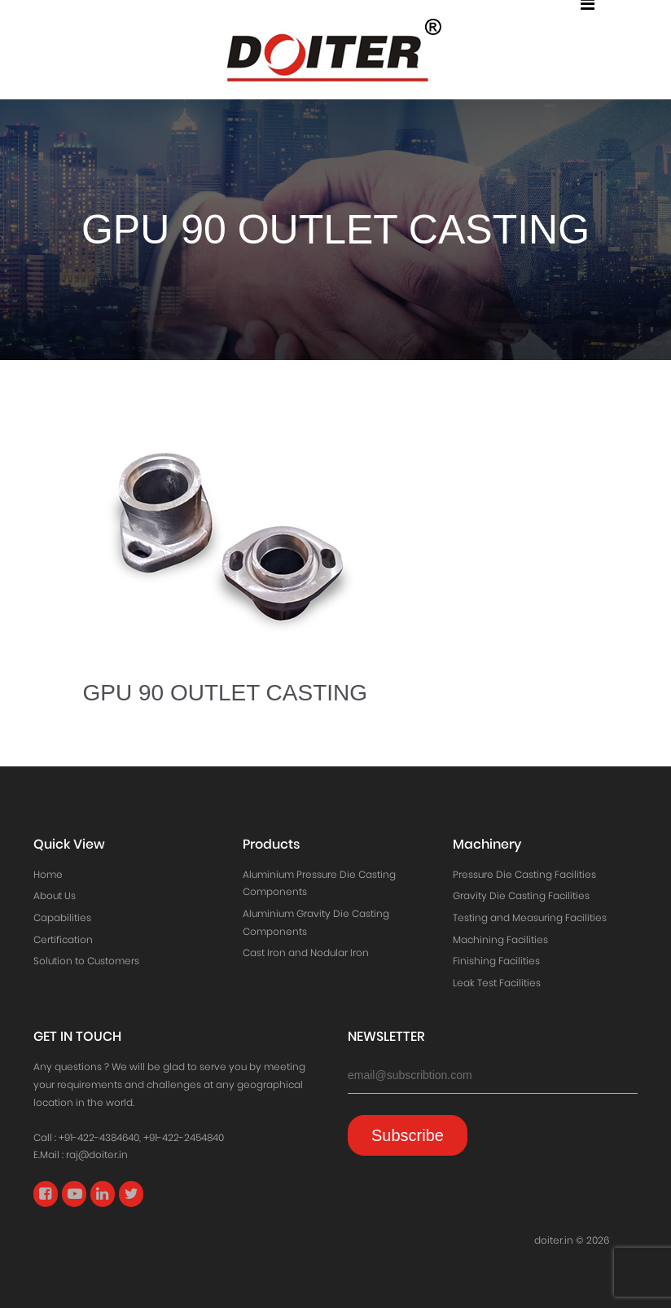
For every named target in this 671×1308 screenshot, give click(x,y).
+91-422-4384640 (99, 1137)
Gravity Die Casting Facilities (521, 895)
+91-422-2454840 (183, 1137)
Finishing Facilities (496, 961)
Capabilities (62, 917)
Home (48, 874)
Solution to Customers (86, 961)
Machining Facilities (500, 939)
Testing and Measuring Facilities (530, 917)
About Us (54, 895)
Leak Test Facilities (497, 983)
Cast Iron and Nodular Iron (306, 952)
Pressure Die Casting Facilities (524, 874)
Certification (63, 939)
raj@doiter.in (97, 1154)
